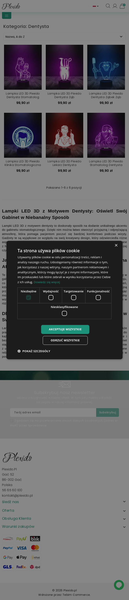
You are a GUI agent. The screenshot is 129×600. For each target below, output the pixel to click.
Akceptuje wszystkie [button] (65, 329)
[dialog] (64, 300)
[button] (34, 351)
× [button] (116, 245)
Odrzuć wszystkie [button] (65, 340)
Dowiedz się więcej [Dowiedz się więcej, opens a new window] (47, 282)
